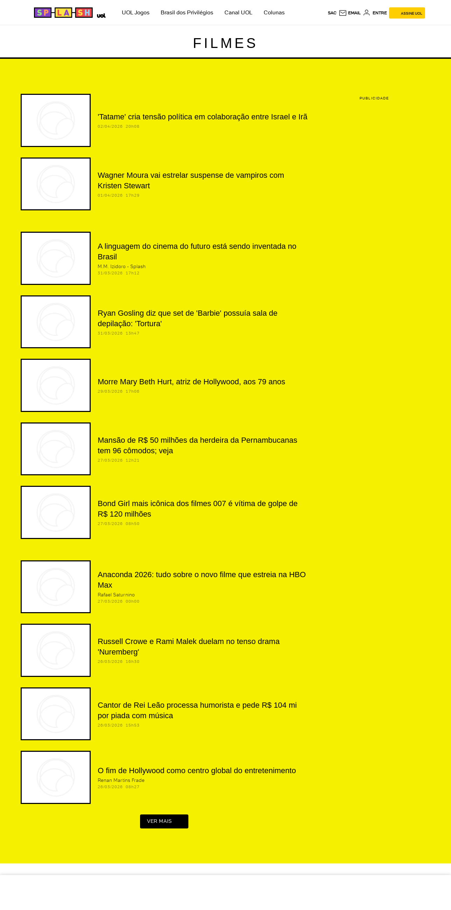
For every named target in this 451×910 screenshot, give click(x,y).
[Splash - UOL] (62, 12)
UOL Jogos (136, 12)
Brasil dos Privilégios (187, 12)
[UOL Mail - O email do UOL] (350, 13)
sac (332, 12)
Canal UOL (238, 12)
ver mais (164, 823)
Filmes (225, 43)
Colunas (274, 12)
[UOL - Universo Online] (100, 15)
